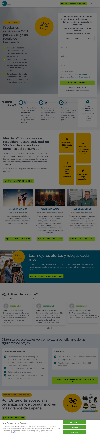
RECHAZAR (74, 427)
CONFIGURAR (74, 422)
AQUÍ (13, 432)
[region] (50, 427)
